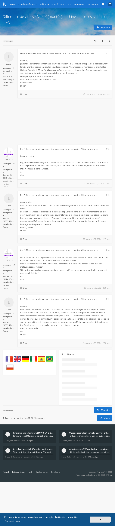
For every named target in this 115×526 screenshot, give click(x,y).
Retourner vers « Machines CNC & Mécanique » (24, 418)
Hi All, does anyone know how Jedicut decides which (89, 436)
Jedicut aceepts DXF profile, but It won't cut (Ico (89, 449)
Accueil (6, 472)
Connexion (79, 4)
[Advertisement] (57, 122)
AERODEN (8, 159)
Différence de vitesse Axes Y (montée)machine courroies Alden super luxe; (57, 53)
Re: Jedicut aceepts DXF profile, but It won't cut (33, 449)
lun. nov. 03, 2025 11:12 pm (21, 440)
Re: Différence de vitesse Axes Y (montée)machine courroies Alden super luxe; (59, 149)
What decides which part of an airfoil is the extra (89, 432)
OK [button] (100, 519)
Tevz (7, 440)
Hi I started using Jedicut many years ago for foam (89, 452)
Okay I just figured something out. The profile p (33, 452)
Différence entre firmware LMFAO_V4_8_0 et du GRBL (33, 432)
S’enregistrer (93, 4)
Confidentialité (41, 472)
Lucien (8, 64)
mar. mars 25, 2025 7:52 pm (87, 457)
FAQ (30, 472)
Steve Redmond (11, 457)
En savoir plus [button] (12, 521)
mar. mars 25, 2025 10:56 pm (31, 457)
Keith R (64, 440)
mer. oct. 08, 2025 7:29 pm (79, 440)
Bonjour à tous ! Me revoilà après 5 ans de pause (33, 436)
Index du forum (18, 472)
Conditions (55, 472)
